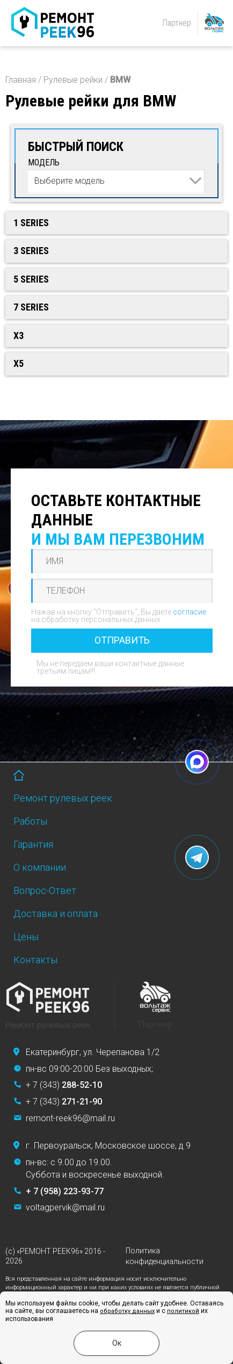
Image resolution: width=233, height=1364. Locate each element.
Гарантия (33, 844)
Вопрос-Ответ (44, 890)
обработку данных (127, 1311)
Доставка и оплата (55, 913)
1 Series (31, 222)
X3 (18, 335)
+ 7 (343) (64, 1085)
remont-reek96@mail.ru (70, 1118)
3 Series (31, 250)
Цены (26, 936)
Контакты (35, 959)
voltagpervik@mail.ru (65, 1207)
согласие (189, 612)
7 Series (31, 307)
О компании (39, 867)
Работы (30, 821)
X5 (18, 363)
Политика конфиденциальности (164, 1256)
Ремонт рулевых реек (62, 798)
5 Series (31, 279)
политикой (183, 1311)
